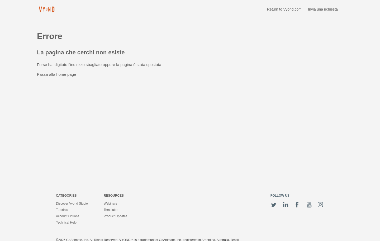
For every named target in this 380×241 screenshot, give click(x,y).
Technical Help (66, 222)
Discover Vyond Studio (72, 203)
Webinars (110, 203)
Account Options (67, 216)
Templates (111, 210)
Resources (114, 195)
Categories (66, 195)
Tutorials (62, 210)
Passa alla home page (56, 74)
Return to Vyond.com (284, 9)
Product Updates (115, 216)
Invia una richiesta (323, 9)
